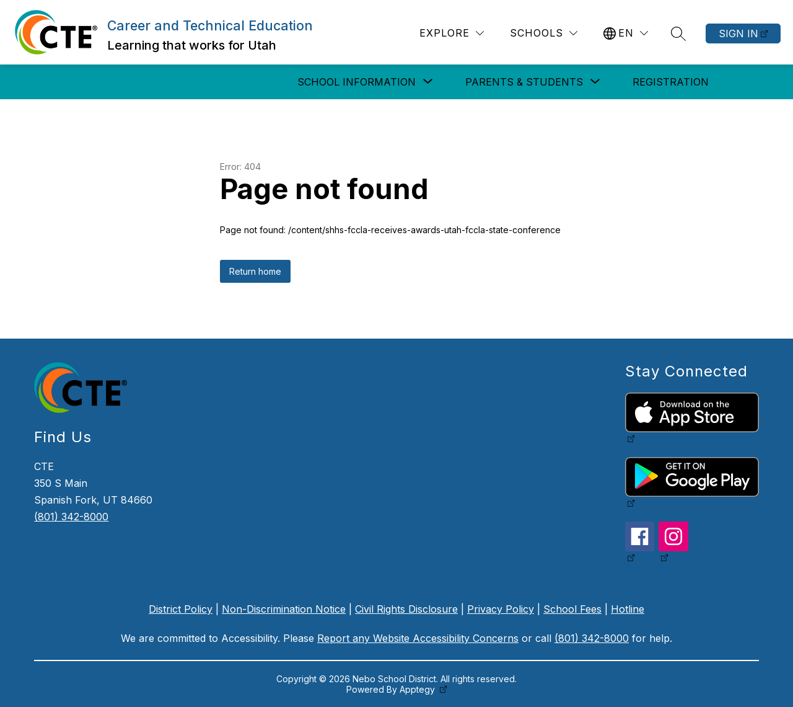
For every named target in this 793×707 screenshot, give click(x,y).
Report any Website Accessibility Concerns (418, 638)
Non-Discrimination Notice (284, 609)
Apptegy (418, 689)
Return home (255, 271)
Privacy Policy (500, 609)
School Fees (572, 609)
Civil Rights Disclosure (406, 609)
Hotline (627, 609)
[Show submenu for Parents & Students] (524, 81)
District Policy (180, 609)
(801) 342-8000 (71, 516)
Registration (671, 82)
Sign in (738, 33)
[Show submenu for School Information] (356, 81)
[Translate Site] (625, 33)
